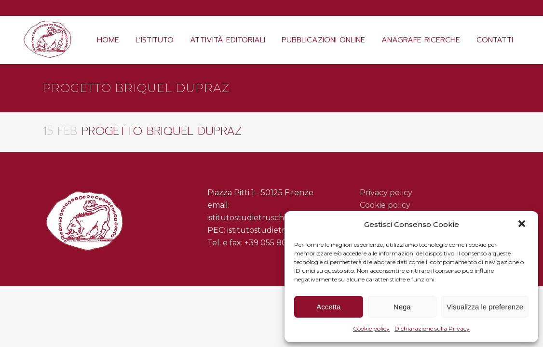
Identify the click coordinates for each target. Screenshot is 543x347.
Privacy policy (386, 192)
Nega (402, 307)
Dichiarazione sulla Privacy (432, 328)
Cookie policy (371, 328)
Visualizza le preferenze (485, 307)
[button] (523, 224)
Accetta (328, 307)
